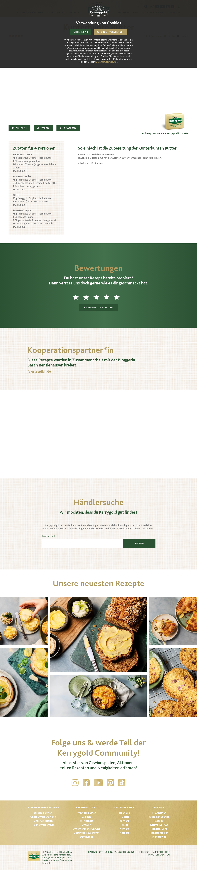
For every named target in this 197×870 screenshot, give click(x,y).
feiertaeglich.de (39, 371)
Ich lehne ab (80, 31)
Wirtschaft (86, 820)
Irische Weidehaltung (43, 807)
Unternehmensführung (86, 828)
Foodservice (159, 836)
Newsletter (159, 812)
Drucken (21, 128)
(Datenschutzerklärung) (106, 61)
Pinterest (110, 782)
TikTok (121, 782)
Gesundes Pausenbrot (87, 832)
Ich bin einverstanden (110, 31)
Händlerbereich (159, 832)
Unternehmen (124, 807)
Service (159, 807)
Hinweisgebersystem (158, 854)
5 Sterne (119, 297)
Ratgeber (159, 820)
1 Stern (78, 297)
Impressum (144, 852)
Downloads (86, 836)
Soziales (86, 816)
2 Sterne (88, 297)
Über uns (124, 812)
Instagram (75, 782)
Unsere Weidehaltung (43, 816)
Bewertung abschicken (98, 307)
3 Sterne (98, 297)
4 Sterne (109, 297)
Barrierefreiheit (161, 852)
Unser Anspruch (43, 820)
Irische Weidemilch (43, 824)
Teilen (45, 128)
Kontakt (124, 828)
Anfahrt (124, 832)
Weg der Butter (86, 812)
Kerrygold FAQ (159, 824)
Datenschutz (95, 852)
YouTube (98, 782)
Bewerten (70, 128)
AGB (107, 852)
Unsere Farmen (43, 812)
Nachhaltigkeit (86, 807)
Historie (124, 816)
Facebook (86, 782)
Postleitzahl (48, 536)
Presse (124, 824)
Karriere (124, 820)
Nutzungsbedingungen (123, 852)
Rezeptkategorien (159, 816)
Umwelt (86, 824)
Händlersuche (159, 828)
